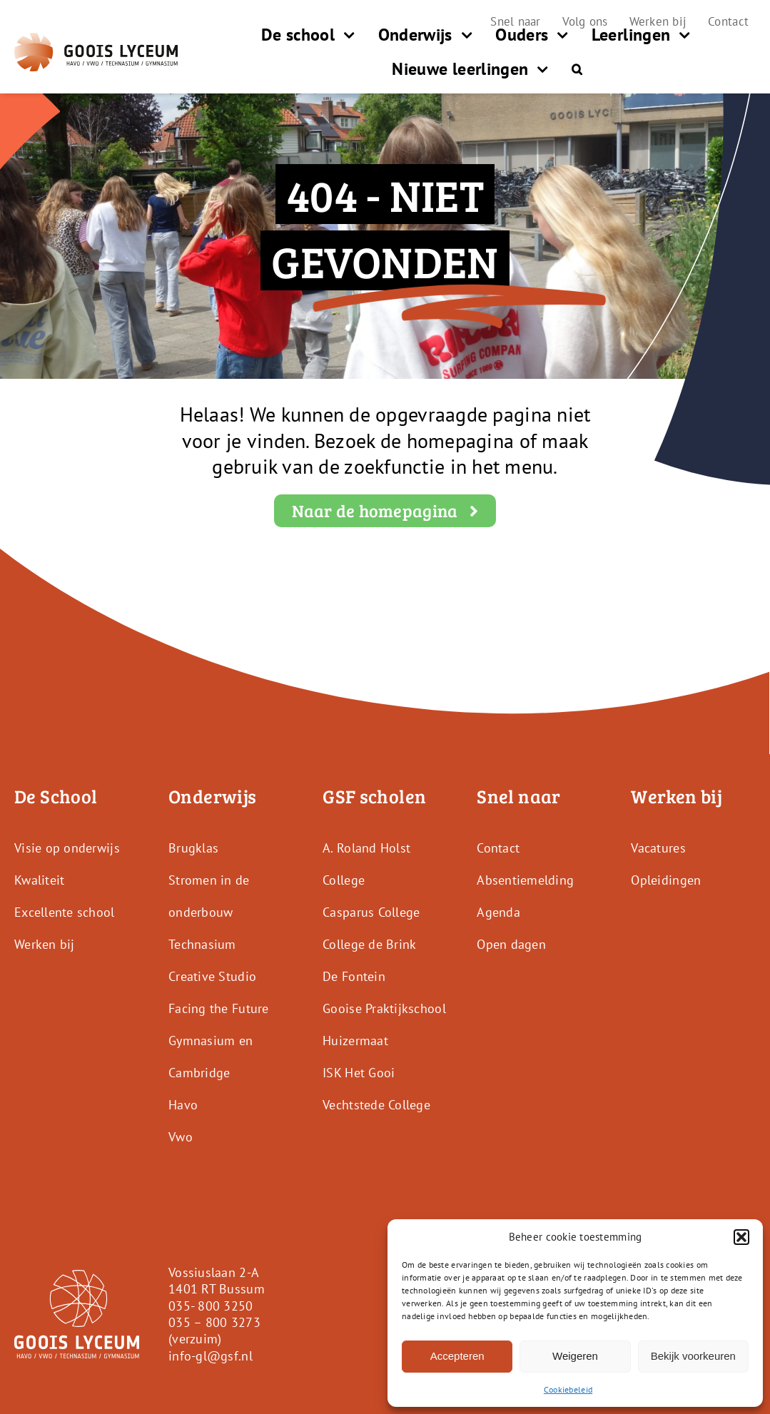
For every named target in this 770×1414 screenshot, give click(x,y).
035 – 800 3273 (214, 1322)
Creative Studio (212, 976)
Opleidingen (666, 880)
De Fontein (354, 976)
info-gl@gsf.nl (210, 1356)
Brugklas (193, 848)
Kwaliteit (39, 880)
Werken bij (44, 944)
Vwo (180, 1137)
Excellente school (64, 912)
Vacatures (658, 848)
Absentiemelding (525, 880)
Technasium (202, 944)
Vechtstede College (376, 1105)
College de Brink (369, 944)
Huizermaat (355, 1040)
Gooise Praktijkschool (384, 1008)
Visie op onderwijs (67, 848)
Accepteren (457, 1356)
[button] (741, 1237)
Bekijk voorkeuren (693, 1356)
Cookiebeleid (568, 1389)
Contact (498, 848)
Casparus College (371, 912)
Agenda (498, 912)
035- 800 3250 (210, 1306)
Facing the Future (218, 1008)
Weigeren (575, 1356)
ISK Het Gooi (359, 1072)
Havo (183, 1105)
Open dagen (511, 944)
